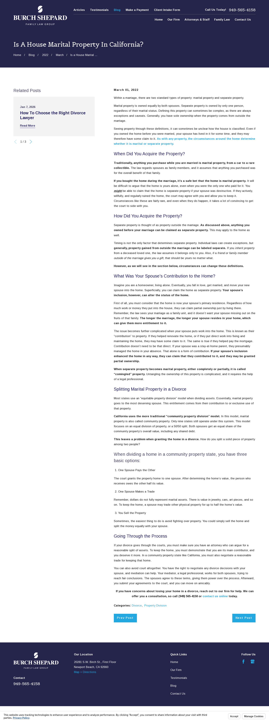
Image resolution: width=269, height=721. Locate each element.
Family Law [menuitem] (222, 19)
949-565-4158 (242, 10)
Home (174, 662)
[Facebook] (243, 661)
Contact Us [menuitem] (243, 19)
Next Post (244, 617)
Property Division (155, 605)
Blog (117, 10)
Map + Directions (85, 672)
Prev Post (125, 617)
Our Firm (176, 670)
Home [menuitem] (159, 19)
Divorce (137, 605)
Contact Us (177, 693)
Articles (79, 10)
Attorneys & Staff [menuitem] (197, 19)
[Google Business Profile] (253, 661)
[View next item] (31, 142)
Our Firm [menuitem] (173, 19)
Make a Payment (137, 10)
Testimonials (99, 10)
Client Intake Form (167, 10)
